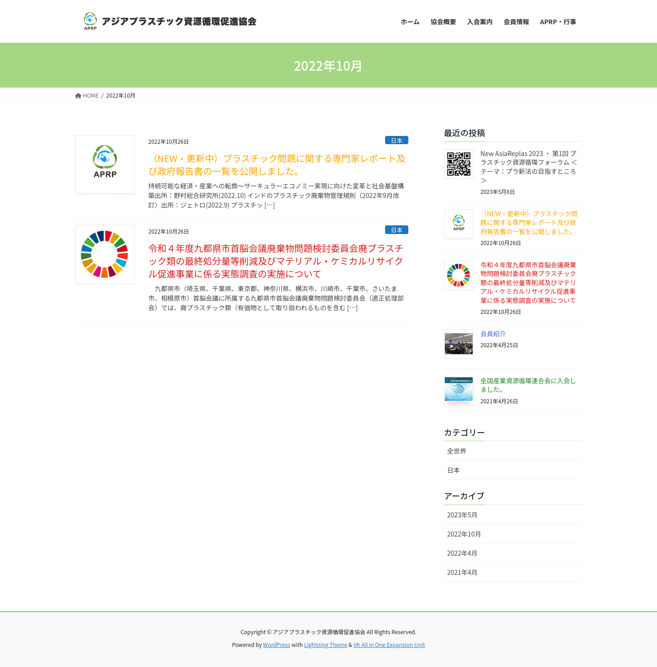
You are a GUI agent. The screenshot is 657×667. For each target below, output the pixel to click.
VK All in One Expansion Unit (389, 644)
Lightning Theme (325, 644)
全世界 (456, 450)
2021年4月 (462, 572)
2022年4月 (462, 553)
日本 (397, 140)
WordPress (277, 644)
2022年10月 (464, 533)
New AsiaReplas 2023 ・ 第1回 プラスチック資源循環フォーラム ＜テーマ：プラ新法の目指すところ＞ (528, 167)
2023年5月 (462, 514)
